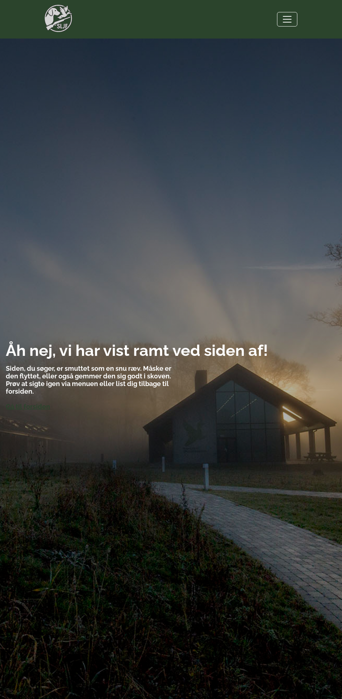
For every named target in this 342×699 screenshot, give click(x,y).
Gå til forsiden (28, 406)
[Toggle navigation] (287, 19)
